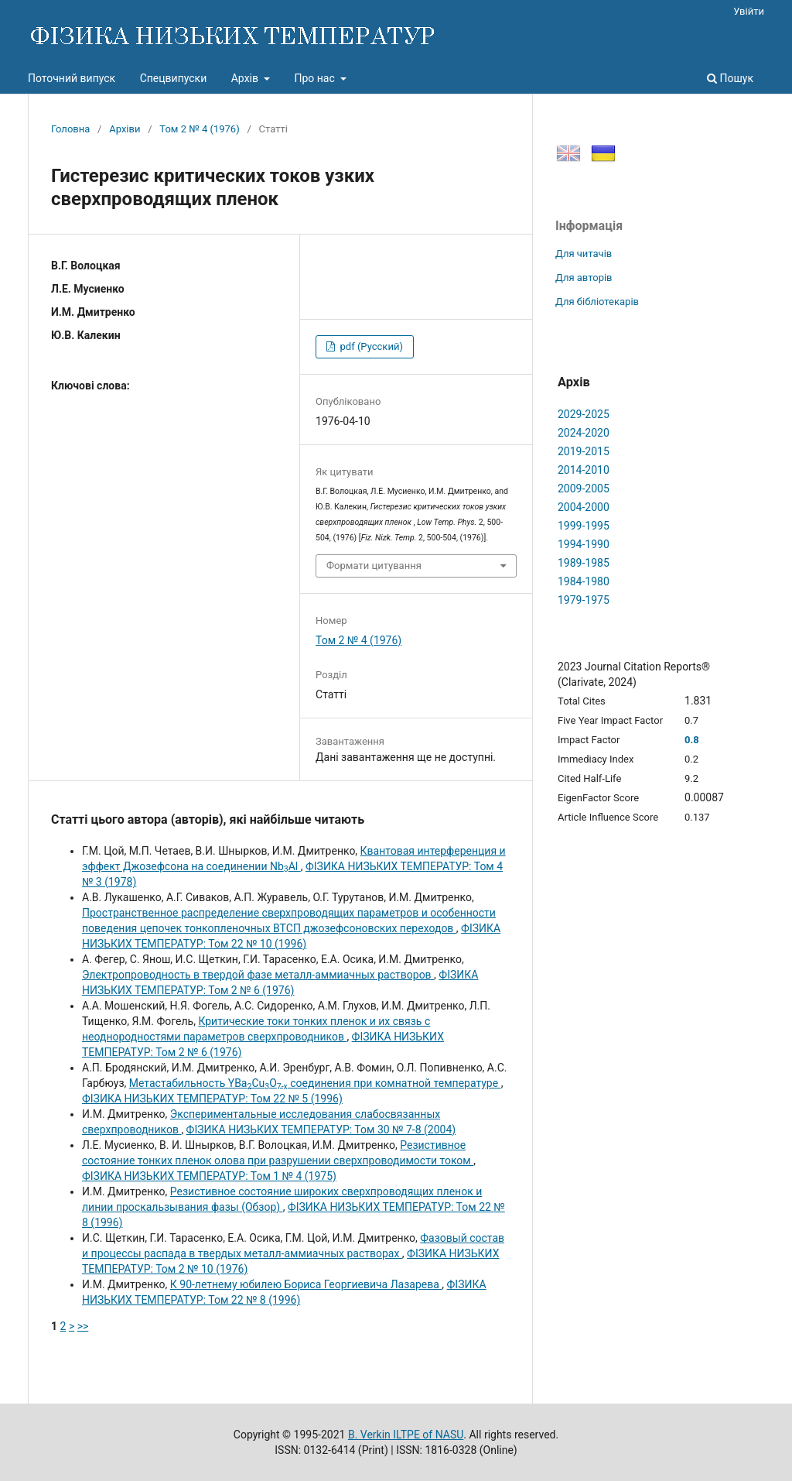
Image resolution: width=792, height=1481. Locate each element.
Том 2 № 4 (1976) (199, 129)
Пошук (730, 78)
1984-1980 (583, 581)
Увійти (748, 11)
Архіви (124, 129)
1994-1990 (583, 544)
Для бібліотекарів (597, 301)
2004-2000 (583, 507)
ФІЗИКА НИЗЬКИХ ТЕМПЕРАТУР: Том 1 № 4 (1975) (209, 1176)
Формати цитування (374, 565)
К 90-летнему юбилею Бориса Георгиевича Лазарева (306, 1284)
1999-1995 (583, 525)
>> (83, 1326)
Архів (246, 78)
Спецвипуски (173, 78)
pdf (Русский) (370, 346)
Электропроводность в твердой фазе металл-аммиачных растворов (258, 974)
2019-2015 (583, 451)
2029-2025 (583, 414)
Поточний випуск (71, 78)
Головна (70, 129)
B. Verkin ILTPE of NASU (405, 1434)
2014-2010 (583, 470)
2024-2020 (583, 433)
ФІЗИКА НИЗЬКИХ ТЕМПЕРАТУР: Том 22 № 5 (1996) (212, 1098)
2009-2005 (583, 488)
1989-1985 (583, 563)
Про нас (315, 78)
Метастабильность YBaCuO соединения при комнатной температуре (315, 1083)
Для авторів (584, 277)
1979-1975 (583, 600)
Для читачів (583, 253)
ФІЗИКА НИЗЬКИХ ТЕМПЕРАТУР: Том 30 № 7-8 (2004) (321, 1129)
